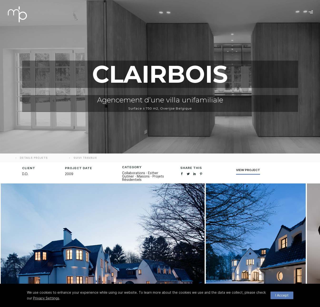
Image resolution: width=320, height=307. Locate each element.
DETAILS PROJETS (31, 157)
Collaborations (133, 173)
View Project (248, 170)
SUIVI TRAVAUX (82, 157)
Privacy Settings (46, 298)
